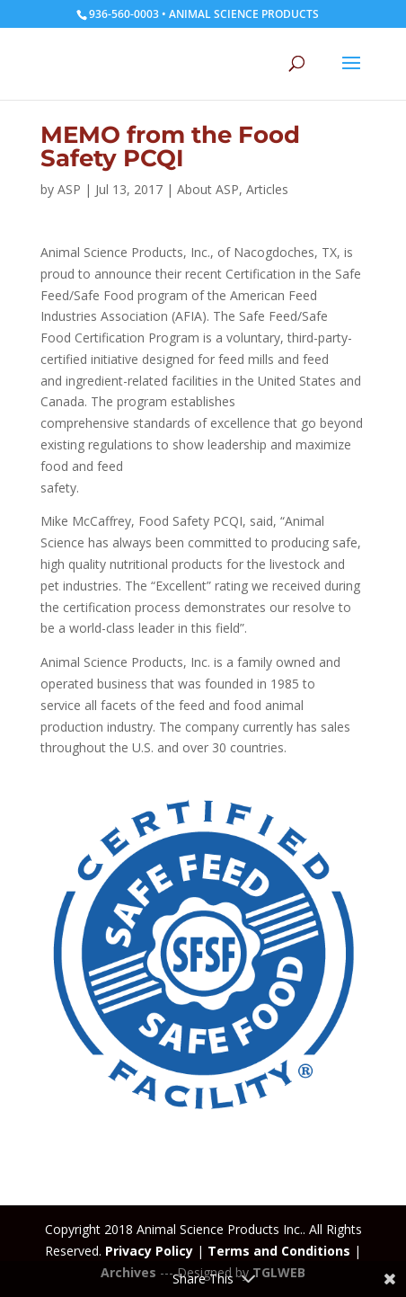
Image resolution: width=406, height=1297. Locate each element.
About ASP (208, 189)
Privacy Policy (149, 1250)
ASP (69, 189)
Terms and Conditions (278, 1250)
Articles (267, 189)
